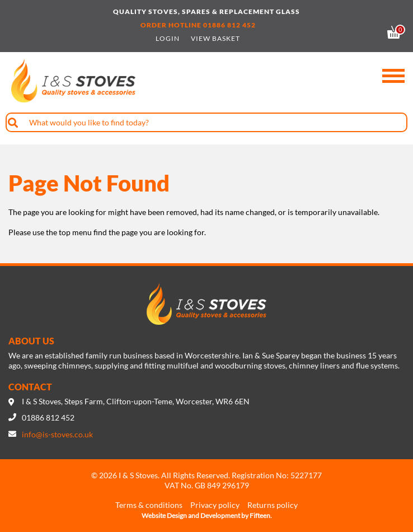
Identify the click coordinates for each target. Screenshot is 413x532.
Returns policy (272, 505)
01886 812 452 (229, 25)
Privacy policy (215, 505)
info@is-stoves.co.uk (57, 434)
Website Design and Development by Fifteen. (207, 515)
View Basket (215, 39)
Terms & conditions (148, 505)
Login (168, 39)
